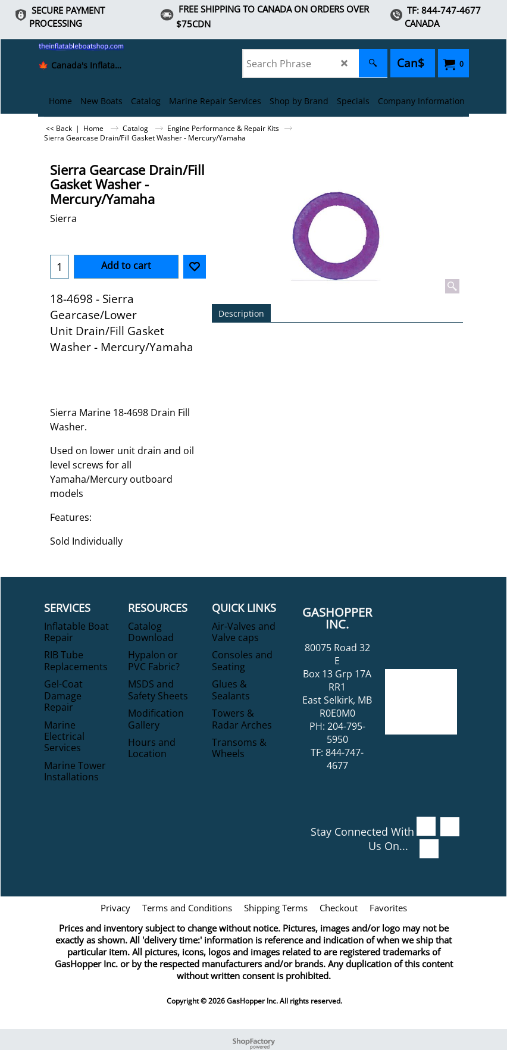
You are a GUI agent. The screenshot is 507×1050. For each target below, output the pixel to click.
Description (241, 313)
